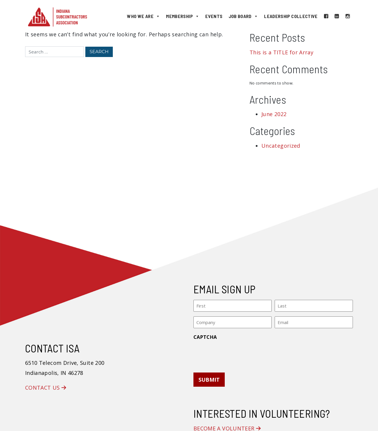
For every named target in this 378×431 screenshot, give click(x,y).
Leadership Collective (291, 16)
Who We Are (143, 16)
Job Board (243, 16)
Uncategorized (280, 145)
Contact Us (45, 386)
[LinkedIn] (336, 16)
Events (213, 16)
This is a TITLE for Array (281, 52)
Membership (182, 16)
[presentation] (238, 353)
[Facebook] (326, 16)
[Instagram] (347, 16)
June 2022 (273, 114)
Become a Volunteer (227, 426)
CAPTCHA (205, 335)
